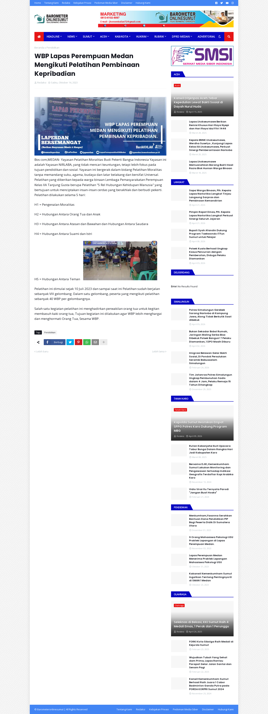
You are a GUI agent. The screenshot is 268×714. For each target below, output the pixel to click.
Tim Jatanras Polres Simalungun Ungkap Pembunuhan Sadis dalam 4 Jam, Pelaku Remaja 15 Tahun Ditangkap (210, 380)
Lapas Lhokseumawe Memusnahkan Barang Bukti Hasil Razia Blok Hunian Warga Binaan (211, 165)
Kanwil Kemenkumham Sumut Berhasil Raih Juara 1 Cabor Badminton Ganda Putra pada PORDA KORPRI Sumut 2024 (209, 684)
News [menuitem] (71, 36)
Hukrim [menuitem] (141, 36)
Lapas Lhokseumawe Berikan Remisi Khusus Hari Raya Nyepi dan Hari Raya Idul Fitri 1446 (209, 125)
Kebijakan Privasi (82, 2)
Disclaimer (126, 2)
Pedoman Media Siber (106, 2)
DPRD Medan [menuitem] (181, 36)
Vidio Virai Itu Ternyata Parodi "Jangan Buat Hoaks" (209, 491)
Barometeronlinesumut (50, 709)
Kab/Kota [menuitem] (121, 36)
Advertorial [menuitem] (206, 36)
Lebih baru (42, 351)
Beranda (39, 47)
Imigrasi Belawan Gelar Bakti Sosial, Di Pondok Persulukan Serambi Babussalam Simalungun (208, 358)
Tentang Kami (51, 2)
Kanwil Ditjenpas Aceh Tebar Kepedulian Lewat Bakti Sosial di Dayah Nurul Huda (198, 102)
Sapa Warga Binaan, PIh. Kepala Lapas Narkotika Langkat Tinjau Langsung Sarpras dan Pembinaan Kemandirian (210, 195)
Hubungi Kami (143, 2)
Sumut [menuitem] (87, 36)
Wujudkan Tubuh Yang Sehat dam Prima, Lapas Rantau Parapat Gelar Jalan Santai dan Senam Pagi (210, 662)
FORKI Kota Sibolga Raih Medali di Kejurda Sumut (211, 643)
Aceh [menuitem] (103, 36)
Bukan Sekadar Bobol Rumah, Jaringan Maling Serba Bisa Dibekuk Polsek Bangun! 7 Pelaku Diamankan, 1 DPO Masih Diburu (210, 336)
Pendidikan (53, 47)
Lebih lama (158, 351)
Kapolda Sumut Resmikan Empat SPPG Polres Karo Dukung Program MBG (200, 426)
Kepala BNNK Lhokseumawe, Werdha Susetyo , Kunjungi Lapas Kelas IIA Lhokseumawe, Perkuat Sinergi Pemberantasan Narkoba (210, 145)
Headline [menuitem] (53, 36)
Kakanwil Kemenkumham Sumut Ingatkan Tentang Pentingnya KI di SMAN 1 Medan (210, 577)
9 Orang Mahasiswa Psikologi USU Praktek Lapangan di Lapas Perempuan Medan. (211, 541)
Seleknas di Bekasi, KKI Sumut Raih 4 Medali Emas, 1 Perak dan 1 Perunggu (201, 624)
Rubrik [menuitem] (159, 36)
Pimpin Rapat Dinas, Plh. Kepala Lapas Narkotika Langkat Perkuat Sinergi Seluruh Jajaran (211, 215)
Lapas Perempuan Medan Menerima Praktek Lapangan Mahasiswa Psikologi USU (208, 559)
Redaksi (66, 2)
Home (37, 2)
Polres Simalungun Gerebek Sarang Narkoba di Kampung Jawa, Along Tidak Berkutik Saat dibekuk (210, 315)
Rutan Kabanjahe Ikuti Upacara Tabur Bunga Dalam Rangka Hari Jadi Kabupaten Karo (211, 449)
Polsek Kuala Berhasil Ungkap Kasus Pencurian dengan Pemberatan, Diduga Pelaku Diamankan (208, 254)
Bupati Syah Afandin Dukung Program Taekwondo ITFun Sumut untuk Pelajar (208, 234)
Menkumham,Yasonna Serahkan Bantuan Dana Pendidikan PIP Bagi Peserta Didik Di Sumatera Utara (210, 521)
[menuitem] (39, 36)
